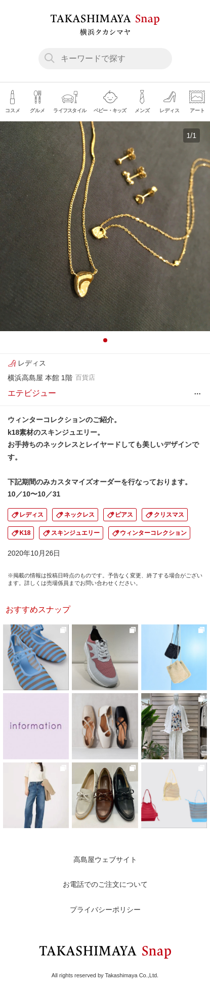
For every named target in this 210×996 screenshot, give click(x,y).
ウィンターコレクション (153, 532)
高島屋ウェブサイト (105, 859)
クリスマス (169, 514)
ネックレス (79, 514)
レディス (31, 514)
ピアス (124, 514)
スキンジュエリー (75, 532)
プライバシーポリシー (105, 910)
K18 (24, 532)
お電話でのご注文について (105, 884)
